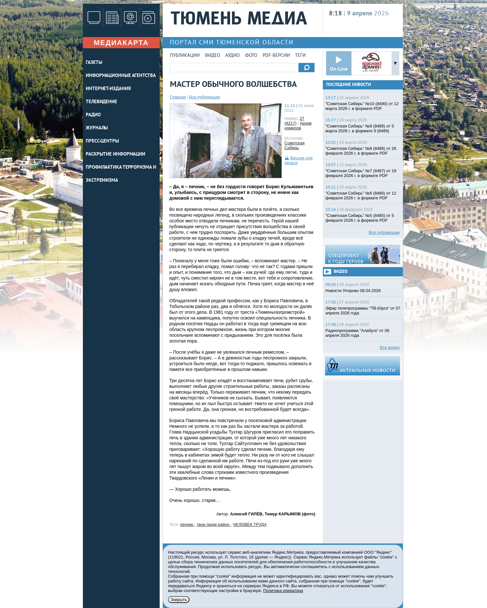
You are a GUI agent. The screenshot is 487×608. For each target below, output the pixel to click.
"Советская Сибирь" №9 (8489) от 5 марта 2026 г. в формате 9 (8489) (359, 128)
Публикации (185, 56)
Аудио (232, 56)
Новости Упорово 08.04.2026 (353, 290)
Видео (212, 56)
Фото (251, 56)
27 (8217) (294, 121)
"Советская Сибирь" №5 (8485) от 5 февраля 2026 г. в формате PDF (359, 218)
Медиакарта (121, 43)
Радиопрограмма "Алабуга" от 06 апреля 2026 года (357, 333)
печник (187, 524)
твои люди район (213, 524)
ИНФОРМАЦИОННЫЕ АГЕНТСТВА (121, 76)
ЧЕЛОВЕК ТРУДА (250, 524)
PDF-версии (276, 56)
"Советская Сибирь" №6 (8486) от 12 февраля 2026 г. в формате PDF (360, 195)
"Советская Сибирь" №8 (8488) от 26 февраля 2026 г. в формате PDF (360, 151)
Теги (300, 56)
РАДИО (93, 115)
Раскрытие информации (115, 154)
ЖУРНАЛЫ (97, 128)
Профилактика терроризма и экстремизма (121, 174)
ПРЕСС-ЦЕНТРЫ (102, 141)
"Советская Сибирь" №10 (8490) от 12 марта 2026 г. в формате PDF (362, 106)
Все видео (390, 347)
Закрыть (179, 599)
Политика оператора (283, 590)
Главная (178, 97)
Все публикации (204, 97)
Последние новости (348, 85)
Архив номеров (298, 125)
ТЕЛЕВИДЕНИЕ (101, 102)
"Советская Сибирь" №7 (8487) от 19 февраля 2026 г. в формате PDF (360, 173)
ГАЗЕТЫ (94, 63)
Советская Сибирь (294, 145)
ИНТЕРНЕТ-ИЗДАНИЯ (108, 89)
